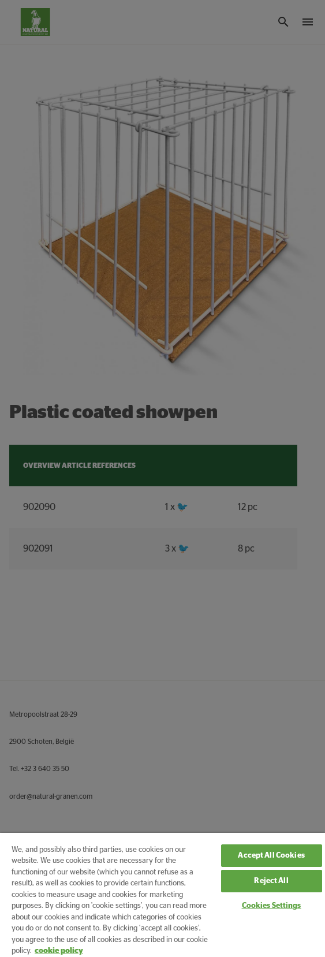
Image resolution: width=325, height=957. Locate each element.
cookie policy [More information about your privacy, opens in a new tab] (59, 951)
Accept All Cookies (271, 855)
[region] (162, 895)
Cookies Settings (271, 906)
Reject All (271, 881)
